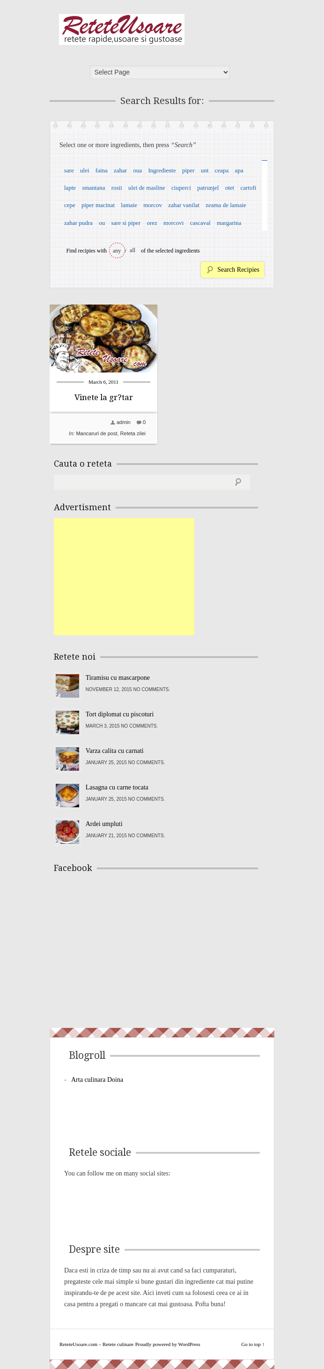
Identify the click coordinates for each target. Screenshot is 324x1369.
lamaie (129, 204)
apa (239, 170)
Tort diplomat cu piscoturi (120, 714)
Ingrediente (162, 170)
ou (102, 222)
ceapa (222, 170)
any (117, 250)
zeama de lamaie (226, 204)
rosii (116, 187)
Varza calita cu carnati (115, 750)
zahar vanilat (183, 204)
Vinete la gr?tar (103, 397)
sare (69, 170)
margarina (229, 222)
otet (230, 187)
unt (205, 170)
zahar (120, 170)
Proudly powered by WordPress (167, 1344)
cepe (69, 204)
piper (188, 170)
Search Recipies (238, 269)
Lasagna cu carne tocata (117, 787)
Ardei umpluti (104, 823)
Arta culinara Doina (97, 1079)
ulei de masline (146, 187)
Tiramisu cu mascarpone (118, 677)
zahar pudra (78, 222)
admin (124, 422)
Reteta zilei (133, 433)
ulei (84, 170)
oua (137, 170)
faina (102, 170)
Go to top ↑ (253, 1344)
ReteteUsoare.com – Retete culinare (121, 29)
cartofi (248, 187)
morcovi (173, 222)
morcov (152, 204)
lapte (70, 187)
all (132, 250)
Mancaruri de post (96, 433)
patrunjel (208, 187)
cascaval (200, 222)
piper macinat (98, 204)
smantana (93, 187)
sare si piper (125, 222)
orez (152, 222)
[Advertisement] (124, 576)
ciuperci (181, 187)
